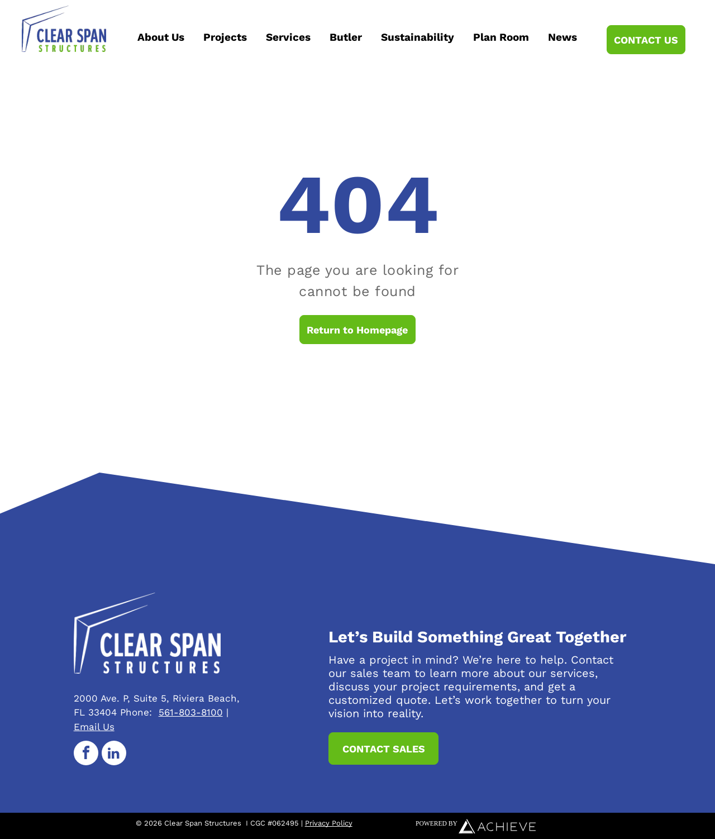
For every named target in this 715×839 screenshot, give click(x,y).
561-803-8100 (191, 712)
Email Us (94, 726)
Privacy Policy (328, 823)
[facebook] (86, 754)
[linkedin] (114, 754)
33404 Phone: (120, 712)
